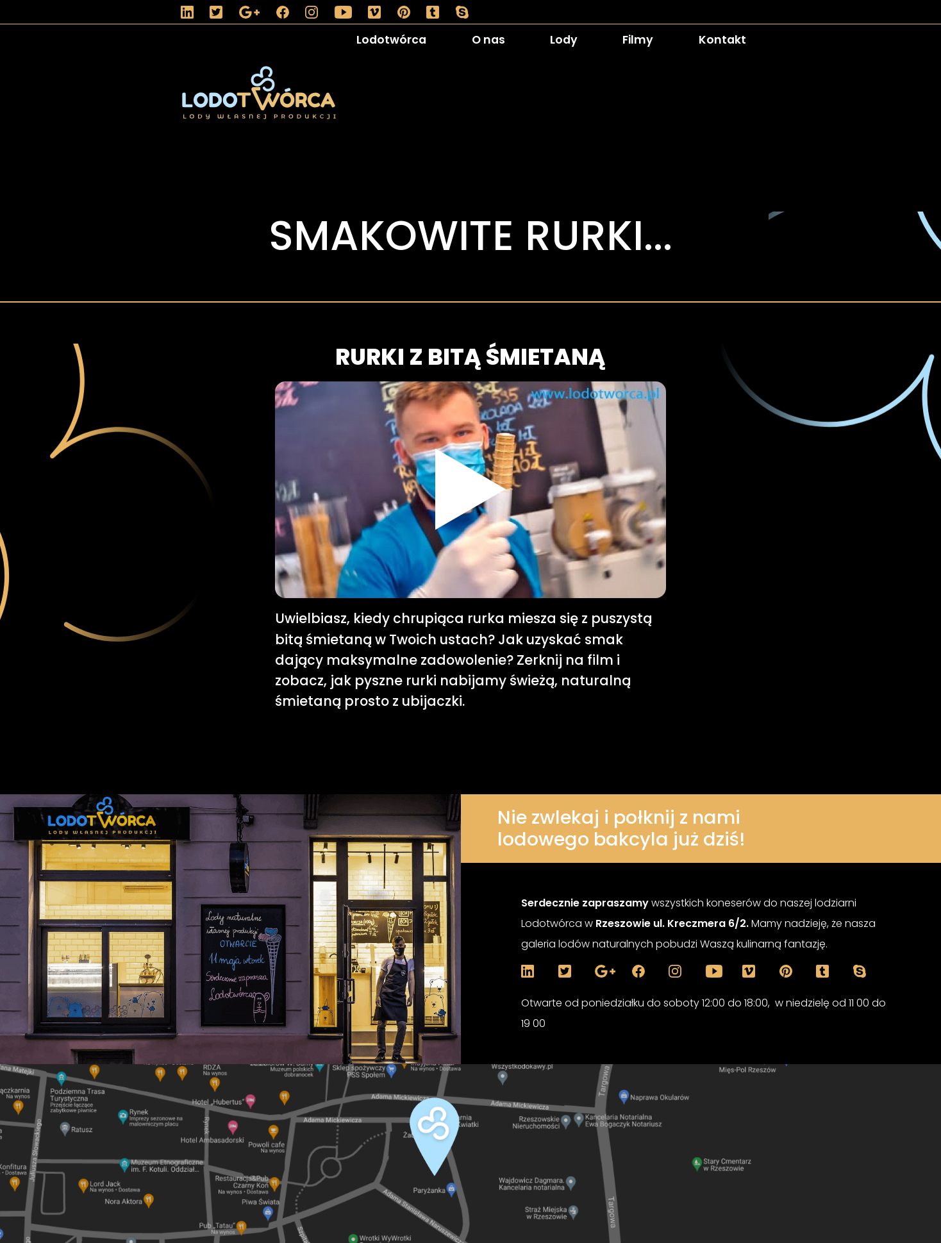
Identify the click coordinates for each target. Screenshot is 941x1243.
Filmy (637, 39)
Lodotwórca (391, 39)
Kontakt (722, 39)
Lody (564, 39)
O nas (488, 39)
